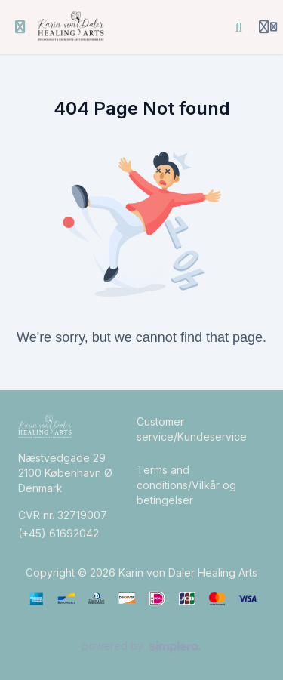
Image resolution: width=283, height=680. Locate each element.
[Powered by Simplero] (141, 647)
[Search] (239, 27)
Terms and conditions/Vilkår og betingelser (186, 484)
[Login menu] (268, 27)
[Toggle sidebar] (20, 27)
